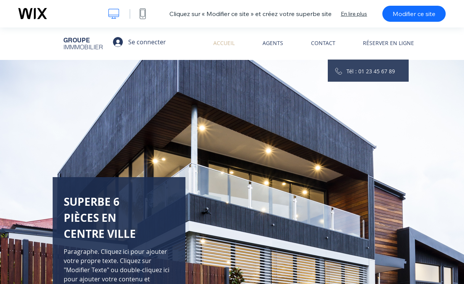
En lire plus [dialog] (354, 13)
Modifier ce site (414, 14)
